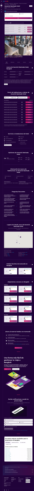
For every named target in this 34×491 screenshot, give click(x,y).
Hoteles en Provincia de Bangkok (23, 3)
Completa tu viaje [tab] (8, 444)
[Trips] (1, 9)
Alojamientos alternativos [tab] (15, 442)
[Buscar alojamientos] (1, 5)
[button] (1, 1)
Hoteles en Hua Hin (7, 457)
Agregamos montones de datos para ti (19, 470)
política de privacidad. (24, 430)
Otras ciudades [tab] (8, 442)
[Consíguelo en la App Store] (28, 482)
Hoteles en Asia (11, 3)
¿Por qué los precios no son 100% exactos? (19, 472)
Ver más (31, 294)
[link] (13, 291)
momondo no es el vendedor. (19, 469)
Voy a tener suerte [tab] (22, 442)
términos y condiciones (17, 430)
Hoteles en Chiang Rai (8, 456)
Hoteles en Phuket (7, 448)
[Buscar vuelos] (1, 4)
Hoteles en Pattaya (7, 455)
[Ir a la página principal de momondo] (5, 1)
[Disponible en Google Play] (28, 480)
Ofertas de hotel (6, 3)
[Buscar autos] (1, 7)
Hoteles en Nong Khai (8, 454)
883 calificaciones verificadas (12, 11)
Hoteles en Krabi (7, 449)
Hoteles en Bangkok (7, 4)
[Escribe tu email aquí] (19, 424)
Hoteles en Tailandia (16, 3)
